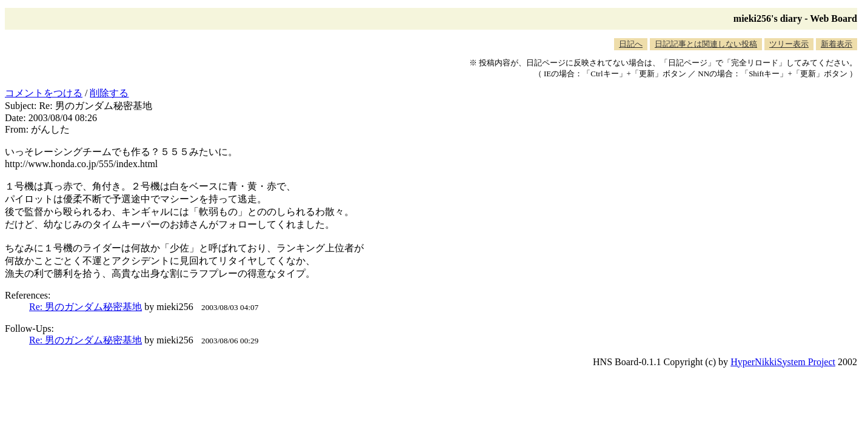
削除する (109, 93)
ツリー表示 (789, 43)
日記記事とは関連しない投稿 (706, 43)
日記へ (631, 43)
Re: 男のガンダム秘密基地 (85, 307)
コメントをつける (43, 93)
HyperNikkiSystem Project (782, 362)
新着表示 (836, 43)
